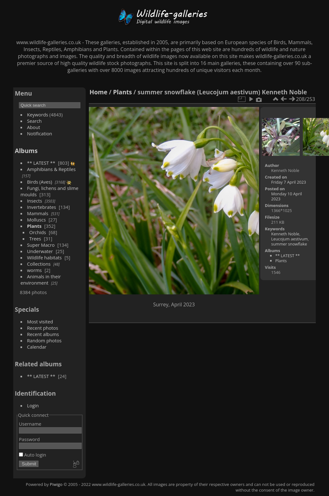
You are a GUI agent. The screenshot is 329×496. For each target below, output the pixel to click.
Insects (34, 201)
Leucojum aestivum (289, 239)
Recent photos (42, 328)
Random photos (44, 340)
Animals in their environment (40, 279)
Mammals (38, 213)
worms (34, 270)
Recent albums (43, 334)
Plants (34, 226)
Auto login (32, 455)
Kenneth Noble (285, 234)
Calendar (37, 347)
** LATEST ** (41, 163)
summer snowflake (289, 244)
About (33, 127)
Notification (39, 133)
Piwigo (56, 484)
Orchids (37, 232)
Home (98, 92)
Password (29, 439)
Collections (39, 264)
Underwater (40, 251)
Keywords (37, 114)
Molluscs (36, 219)
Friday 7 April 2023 (288, 182)
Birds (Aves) (39, 182)
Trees (35, 238)
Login (33, 405)
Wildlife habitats (44, 257)
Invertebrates (41, 207)
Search (34, 121)
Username (30, 424)
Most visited (40, 321)
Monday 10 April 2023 (286, 196)
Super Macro (41, 245)
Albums (26, 150)
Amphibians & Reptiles (51, 169)
